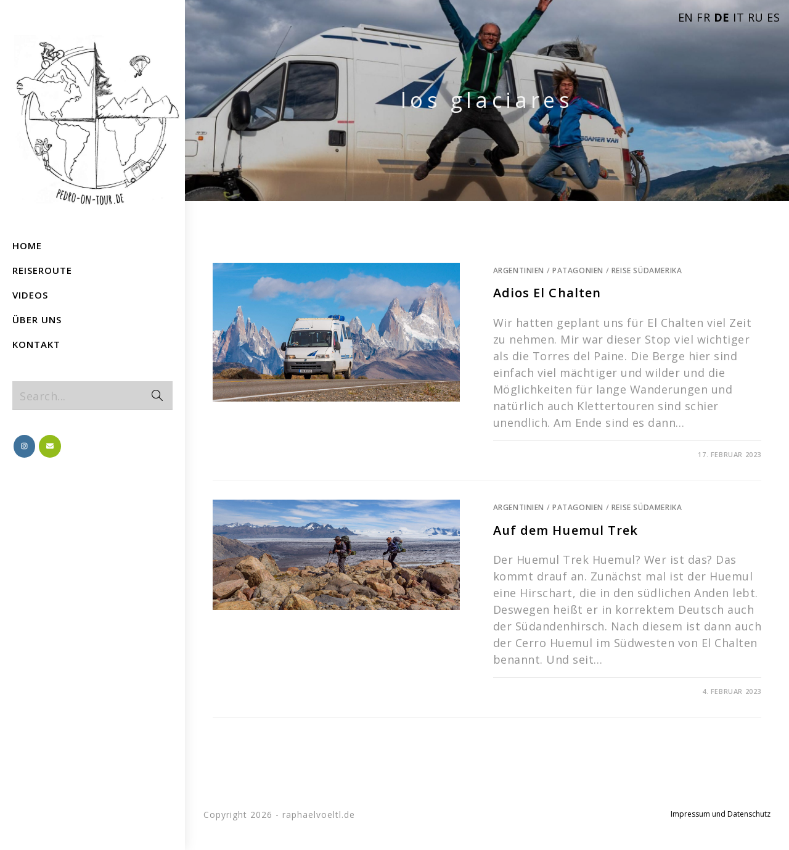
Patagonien (577, 270)
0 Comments (528, 454)
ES (773, 17)
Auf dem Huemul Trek (566, 530)
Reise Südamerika (646, 270)
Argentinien (519, 270)
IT (738, 17)
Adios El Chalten (547, 292)
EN (685, 17)
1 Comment (526, 691)
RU (756, 17)
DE (722, 17)
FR (703, 17)
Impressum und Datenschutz (721, 814)
